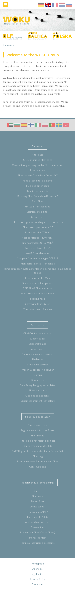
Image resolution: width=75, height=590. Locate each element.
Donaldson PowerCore (37, 248)
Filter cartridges (37, 217)
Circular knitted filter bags (37, 160)
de (41, 5)
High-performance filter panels (37, 263)
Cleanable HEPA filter (37, 517)
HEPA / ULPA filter (38, 511)
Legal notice (37, 574)
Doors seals (37, 380)
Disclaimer (38, 584)
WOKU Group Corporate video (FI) (31, 125)
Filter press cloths (37, 425)
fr (55, 5)
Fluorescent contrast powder (37, 354)
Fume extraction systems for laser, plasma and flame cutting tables (37, 270)
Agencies (37, 568)
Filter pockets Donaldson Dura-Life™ (37, 175)
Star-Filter (37, 201)
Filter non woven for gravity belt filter (37, 461)
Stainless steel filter (37, 211)
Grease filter (38, 527)
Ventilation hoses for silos (37, 309)
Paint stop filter (37, 537)
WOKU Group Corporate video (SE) (59, 125)
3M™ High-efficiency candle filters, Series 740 (37, 451)
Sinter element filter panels (37, 283)
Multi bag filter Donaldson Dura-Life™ (37, 196)
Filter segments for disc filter (37, 446)
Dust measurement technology (37, 401)
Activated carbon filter (37, 522)
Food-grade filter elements (37, 180)
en (48, 5)
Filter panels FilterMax (37, 278)
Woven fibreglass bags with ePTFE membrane (37, 165)
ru (69, 5)
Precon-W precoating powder (37, 369)
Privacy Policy (37, 579)
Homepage (37, 563)
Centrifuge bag (37, 466)
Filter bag (37, 456)
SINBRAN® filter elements (37, 288)
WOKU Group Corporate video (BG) (17, 125)
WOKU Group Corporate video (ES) (24, 125)
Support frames (37, 343)
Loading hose (37, 298)
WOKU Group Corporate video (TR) (66, 125)
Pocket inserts (37, 349)
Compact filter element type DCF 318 (37, 258)
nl (62, 5)
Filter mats (37, 491)
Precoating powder (37, 364)
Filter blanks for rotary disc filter (37, 440)
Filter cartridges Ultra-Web (37, 243)
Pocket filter (37, 501)
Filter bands (37, 435)
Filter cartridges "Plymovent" (37, 237)
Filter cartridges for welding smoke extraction (37, 222)
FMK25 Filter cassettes (37, 206)
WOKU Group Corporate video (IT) (38, 125)
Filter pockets (37, 170)
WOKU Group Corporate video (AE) (10, 125)
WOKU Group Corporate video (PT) (52, 125)
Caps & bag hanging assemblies (37, 385)
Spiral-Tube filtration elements (37, 293)
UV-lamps (37, 359)
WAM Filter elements (37, 253)
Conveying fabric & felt (37, 304)
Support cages (38, 338)
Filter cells (37, 496)
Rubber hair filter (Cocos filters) (37, 532)
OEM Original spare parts (37, 333)
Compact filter (37, 506)
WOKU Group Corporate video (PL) (45, 125)
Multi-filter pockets (37, 191)
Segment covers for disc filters (37, 430)
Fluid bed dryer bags (37, 185)
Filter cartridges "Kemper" (37, 227)
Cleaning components (37, 395)
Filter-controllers (37, 390)
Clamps (37, 375)
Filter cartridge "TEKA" (37, 232)
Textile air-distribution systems (37, 543)
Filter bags (37, 154)
